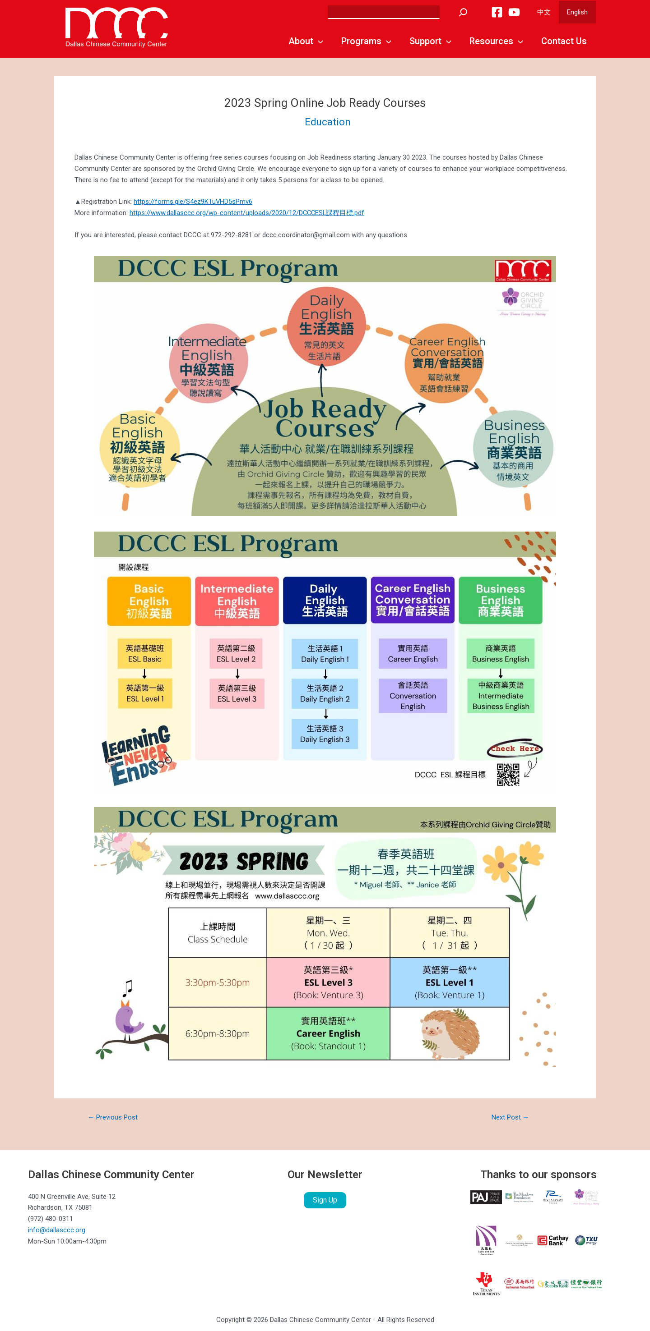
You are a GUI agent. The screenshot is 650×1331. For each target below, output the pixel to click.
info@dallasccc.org (56, 1230)
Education (328, 122)
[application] (318, 41)
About (305, 41)
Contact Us (564, 41)
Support (430, 41)
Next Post (510, 1117)
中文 (548, 12)
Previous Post (113, 1117)
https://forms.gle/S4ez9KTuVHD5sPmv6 (193, 201)
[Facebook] (502, 12)
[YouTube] (519, 12)
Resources (496, 41)
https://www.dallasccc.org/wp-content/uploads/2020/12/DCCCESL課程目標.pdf (248, 213)
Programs (366, 41)
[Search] (469, 12)
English (578, 12)
